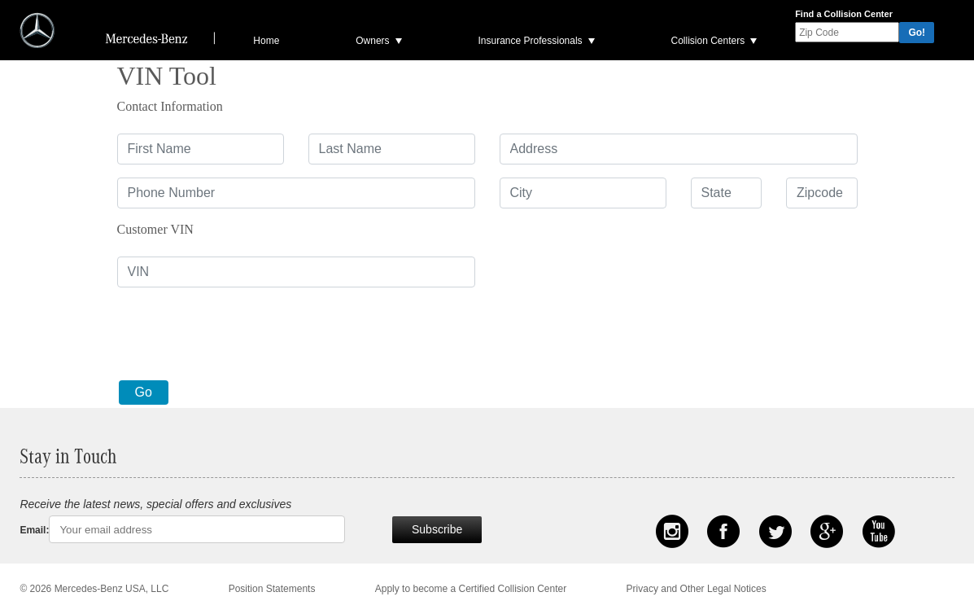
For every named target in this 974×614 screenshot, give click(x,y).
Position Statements (272, 588)
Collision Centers (707, 40)
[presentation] (241, 332)
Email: (34, 530)
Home (266, 40)
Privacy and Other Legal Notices (697, 588)
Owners (372, 40)
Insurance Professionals (530, 40)
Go (143, 392)
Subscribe (437, 529)
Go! (916, 32)
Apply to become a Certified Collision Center (470, 588)
